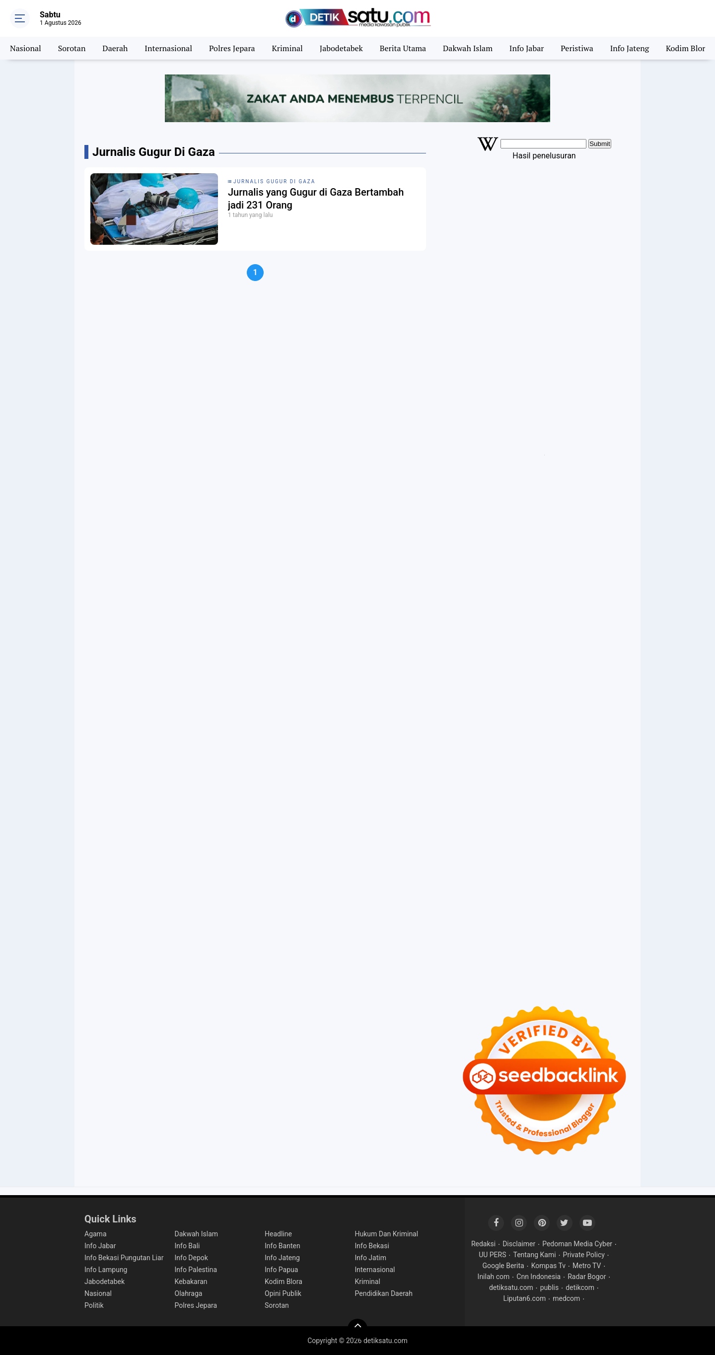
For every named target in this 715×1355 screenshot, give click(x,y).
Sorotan (72, 48)
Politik (94, 1305)
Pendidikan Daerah (384, 1293)
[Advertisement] (544, 241)
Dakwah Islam (468, 48)
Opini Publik (283, 1293)
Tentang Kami (534, 1255)
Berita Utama (403, 48)
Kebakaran (191, 1281)
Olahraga (189, 1293)
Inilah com (494, 1277)
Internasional (168, 48)
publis (549, 1287)
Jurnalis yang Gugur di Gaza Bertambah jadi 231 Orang (316, 198)
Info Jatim (370, 1258)
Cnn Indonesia (538, 1277)
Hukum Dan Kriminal (387, 1234)
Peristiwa (577, 48)
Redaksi (483, 1244)
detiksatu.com (511, 1287)
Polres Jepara (232, 48)
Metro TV (586, 1266)
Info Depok (191, 1258)
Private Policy (584, 1255)
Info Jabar (526, 48)
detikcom (580, 1287)
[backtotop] (357, 1329)
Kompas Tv (548, 1266)
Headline (278, 1234)
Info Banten (282, 1246)
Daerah (115, 48)
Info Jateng (629, 48)
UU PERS (492, 1255)
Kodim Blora (688, 48)
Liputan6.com (524, 1298)
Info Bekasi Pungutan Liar (123, 1258)
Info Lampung (105, 1270)
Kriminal (287, 48)
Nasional (25, 48)
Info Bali (187, 1246)
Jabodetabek (341, 48)
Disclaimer (518, 1244)
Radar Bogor (587, 1277)
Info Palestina (196, 1270)
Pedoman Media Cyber (577, 1244)
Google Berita (503, 1266)
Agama (95, 1234)
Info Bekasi (372, 1246)
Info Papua (281, 1270)
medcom (566, 1298)
